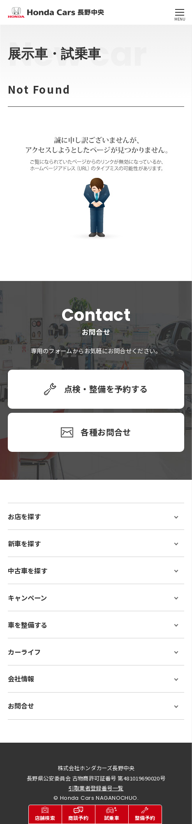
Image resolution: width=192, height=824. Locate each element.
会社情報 (21, 679)
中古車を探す (27, 570)
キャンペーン (27, 598)
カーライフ (24, 652)
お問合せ (21, 706)
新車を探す (24, 543)
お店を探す (24, 516)
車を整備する (27, 625)
